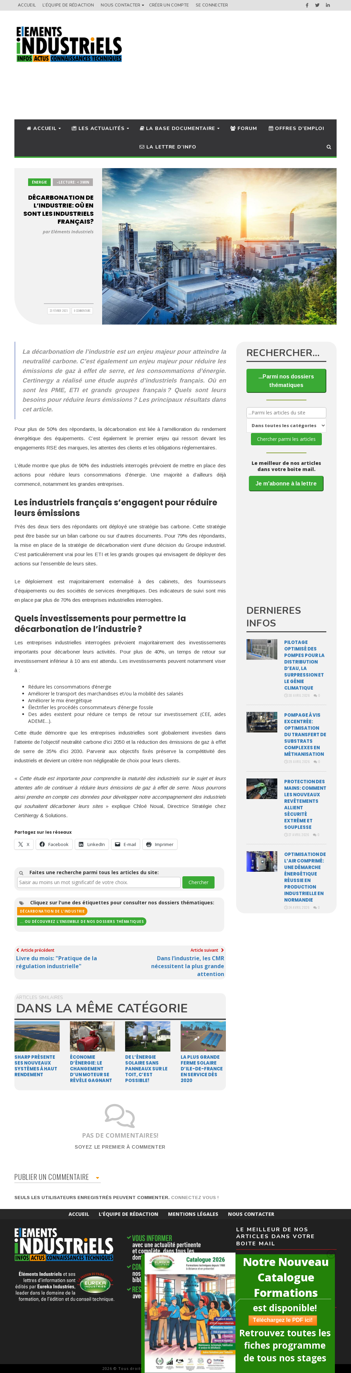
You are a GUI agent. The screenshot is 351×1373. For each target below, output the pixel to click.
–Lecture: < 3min (73, 182)
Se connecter (212, 5)
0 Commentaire (82, 310)
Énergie (39, 182)
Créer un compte (169, 5)
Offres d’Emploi (296, 128)
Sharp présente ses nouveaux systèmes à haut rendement (35, 1066)
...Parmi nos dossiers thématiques (286, 381)
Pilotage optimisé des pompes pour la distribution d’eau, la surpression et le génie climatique (304, 665)
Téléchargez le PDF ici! (280, 1320)
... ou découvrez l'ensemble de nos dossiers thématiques (82, 921)
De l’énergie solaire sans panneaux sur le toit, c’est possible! (146, 1069)
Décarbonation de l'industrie (52, 911)
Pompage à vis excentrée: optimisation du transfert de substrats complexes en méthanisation (305, 735)
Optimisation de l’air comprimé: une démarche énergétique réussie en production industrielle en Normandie (305, 877)
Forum (243, 128)
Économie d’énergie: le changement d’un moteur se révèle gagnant (91, 1069)
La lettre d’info (168, 147)
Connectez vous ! (195, 1197)
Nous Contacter (120, 5)
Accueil (27, 5)
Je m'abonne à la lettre (286, 483)
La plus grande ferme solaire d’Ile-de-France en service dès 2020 (202, 1069)
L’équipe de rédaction (68, 5)
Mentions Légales (193, 1214)
